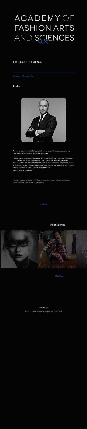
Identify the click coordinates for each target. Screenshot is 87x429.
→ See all (58, 276)
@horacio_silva (27, 76)
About (60, 311)
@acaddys (43, 307)
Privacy (56, 311)
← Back (43, 204)
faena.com (16, 76)
